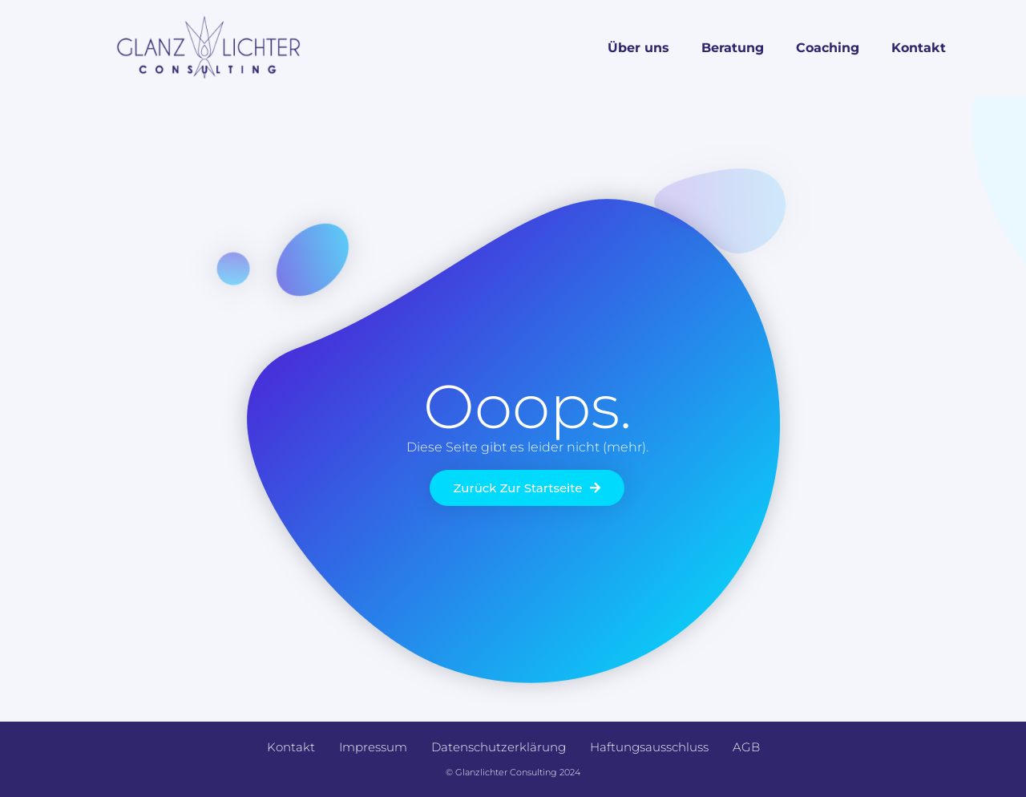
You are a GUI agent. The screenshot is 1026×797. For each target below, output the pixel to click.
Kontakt (918, 47)
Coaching (827, 47)
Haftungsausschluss (649, 747)
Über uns (638, 47)
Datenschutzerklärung (498, 747)
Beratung (732, 47)
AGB (746, 747)
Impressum (373, 747)
